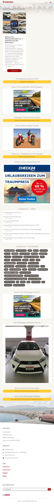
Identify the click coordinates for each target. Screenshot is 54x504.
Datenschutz (6, 470)
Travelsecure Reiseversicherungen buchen (27, 120)
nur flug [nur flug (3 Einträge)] (42, 266)
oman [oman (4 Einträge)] (6, 269)
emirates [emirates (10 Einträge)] (43, 254)
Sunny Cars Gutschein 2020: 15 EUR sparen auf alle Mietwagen (23, 229)
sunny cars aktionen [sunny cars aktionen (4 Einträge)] (25, 272)
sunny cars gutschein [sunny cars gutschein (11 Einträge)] (13, 276)
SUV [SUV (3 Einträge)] (18, 282)
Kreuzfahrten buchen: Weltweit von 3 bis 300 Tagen (20, 238)
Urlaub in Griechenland (12, 221)
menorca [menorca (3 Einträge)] (32, 260)
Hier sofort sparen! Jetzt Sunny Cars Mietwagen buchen (27, 399)
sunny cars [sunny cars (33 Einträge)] (11, 272)
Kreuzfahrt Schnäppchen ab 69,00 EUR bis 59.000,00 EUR (22, 225)
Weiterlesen (14, 70)
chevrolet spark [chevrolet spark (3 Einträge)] (43, 250)
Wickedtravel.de (7, 435)
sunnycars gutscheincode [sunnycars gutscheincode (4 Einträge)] (31, 275)
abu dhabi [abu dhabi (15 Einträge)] (9, 250)
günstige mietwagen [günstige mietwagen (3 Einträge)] (17, 256)
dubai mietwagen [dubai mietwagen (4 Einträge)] (24, 253)
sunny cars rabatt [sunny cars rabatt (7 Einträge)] (35, 279)
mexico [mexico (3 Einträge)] (38, 260)
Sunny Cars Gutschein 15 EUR (11, 440)
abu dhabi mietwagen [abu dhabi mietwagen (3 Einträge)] (21, 250)
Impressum (6, 466)
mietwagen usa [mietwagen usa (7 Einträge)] (33, 266)
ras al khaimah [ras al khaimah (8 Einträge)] (15, 269)
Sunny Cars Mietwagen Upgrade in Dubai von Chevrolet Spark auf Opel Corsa (27, 233)
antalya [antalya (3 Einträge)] (29, 250)
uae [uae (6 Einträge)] (28, 282)
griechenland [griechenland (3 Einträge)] (8, 256)
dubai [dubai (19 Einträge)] (15, 253)
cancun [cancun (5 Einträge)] (36, 250)
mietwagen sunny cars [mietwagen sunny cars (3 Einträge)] (21, 266)
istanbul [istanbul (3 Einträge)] (42, 256)
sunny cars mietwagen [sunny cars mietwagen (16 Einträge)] (15, 279)
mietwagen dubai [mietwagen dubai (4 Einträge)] (21, 263)
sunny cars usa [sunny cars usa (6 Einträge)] (9, 282)
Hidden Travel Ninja (8, 437)
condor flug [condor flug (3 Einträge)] (7, 253)
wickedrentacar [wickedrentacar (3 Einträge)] (8, 285)
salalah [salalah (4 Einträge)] (24, 269)
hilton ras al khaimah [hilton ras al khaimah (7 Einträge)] (31, 257)
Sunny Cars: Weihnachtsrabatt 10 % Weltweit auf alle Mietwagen (14, 39)
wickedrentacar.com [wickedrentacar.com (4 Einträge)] (19, 285)
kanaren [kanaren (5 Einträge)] (7, 260)
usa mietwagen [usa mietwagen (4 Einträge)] (36, 282)
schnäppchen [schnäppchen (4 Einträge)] (32, 269)
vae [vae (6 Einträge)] (43, 282)
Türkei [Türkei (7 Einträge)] (23, 282)
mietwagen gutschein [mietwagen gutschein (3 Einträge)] (33, 263)
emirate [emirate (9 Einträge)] (34, 254)
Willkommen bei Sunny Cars (13, 212)
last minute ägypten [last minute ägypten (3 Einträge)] (16, 260)
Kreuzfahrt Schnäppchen (27, 82)
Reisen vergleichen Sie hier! (27, 157)
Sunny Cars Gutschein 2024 (13, 216)
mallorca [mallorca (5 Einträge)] (25, 260)
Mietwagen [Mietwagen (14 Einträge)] (10, 263)
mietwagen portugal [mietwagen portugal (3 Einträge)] (9, 266)
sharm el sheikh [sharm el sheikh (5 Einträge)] (42, 269)
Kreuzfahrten (6, 432)
